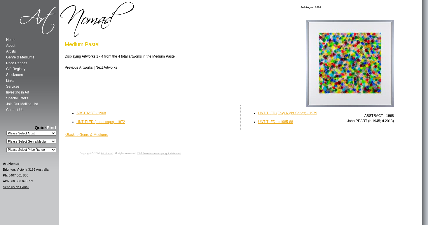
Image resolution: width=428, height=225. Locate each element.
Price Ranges (16, 63)
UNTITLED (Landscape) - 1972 (100, 122)
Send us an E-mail (16, 187)
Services (13, 86)
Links (10, 81)
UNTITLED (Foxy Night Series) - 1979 (287, 113)
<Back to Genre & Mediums (86, 135)
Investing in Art (17, 92)
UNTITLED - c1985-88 (275, 122)
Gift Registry (15, 69)
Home (10, 40)
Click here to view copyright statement (159, 153)
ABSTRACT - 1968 (91, 113)
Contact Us (14, 110)
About (10, 46)
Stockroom (14, 75)
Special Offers (17, 98)
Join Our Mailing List (22, 104)
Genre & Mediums (20, 57)
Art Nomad (107, 153)
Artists (11, 51)
